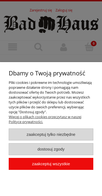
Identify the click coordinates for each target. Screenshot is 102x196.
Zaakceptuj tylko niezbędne (51, 134)
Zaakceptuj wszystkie (51, 163)
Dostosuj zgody (51, 149)
